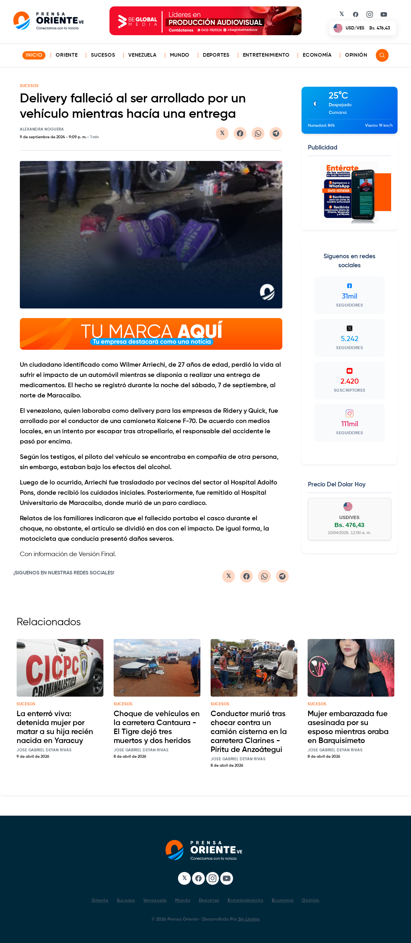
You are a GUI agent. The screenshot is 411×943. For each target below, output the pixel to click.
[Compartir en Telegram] (276, 133)
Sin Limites (248, 919)
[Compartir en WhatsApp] (258, 133)
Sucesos (103, 55)
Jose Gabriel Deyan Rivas (44, 750)
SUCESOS (29, 86)
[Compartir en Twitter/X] (222, 133)
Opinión (356, 55)
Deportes (216, 55)
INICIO (34, 55)
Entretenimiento (266, 55)
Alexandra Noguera (42, 130)
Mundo (180, 55)
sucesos (26, 704)
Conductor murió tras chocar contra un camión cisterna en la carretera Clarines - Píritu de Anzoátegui (249, 732)
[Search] (382, 55)
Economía (317, 55)
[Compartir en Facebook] (240, 133)
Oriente (66, 55)
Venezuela (142, 55)
